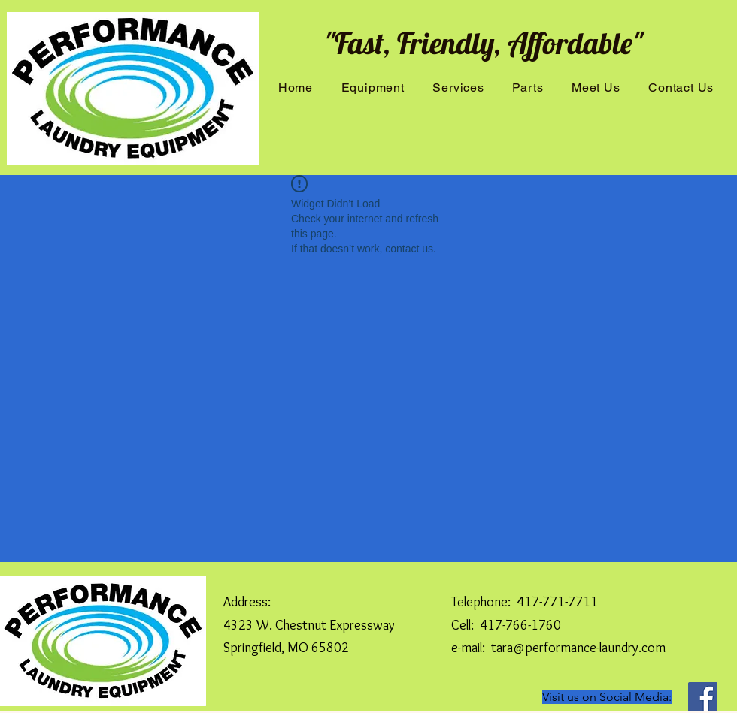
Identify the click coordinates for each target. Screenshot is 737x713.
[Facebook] (702, 696)
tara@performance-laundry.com (578, 647)
